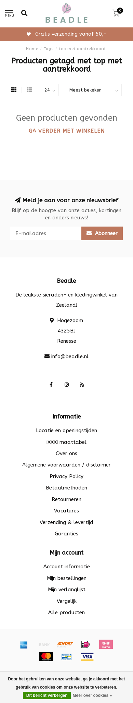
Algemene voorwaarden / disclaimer (66, 465)
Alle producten (66, 612)
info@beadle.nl (70, 356)
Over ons (66, 453)
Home (32, 49)
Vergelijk (67, 601)
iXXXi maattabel (66, 442)
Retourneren (66, 499)
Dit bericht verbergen (47, 695)
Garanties (66, 534)
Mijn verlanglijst (66, 589)
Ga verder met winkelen (67, 131)
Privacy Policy (66, 476)
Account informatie (66, 566)
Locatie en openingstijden (66, 430)
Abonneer (102, 233)
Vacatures (66, 511)
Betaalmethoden (66, 488)
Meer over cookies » (92, 695)
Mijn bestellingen (67, 578)
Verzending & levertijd (66, 522)
